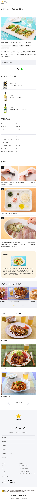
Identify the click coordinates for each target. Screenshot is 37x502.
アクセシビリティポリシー (24, 471)
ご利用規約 (20, 463)
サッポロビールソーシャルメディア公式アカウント (18, 432)
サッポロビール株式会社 (7, 480)
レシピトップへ (19, 402)
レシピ (3, 449)
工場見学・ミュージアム (7, 453)
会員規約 (3, 471)
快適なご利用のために (23, 466)
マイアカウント (5, 468)
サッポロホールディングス (7, 482)
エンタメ (4, 445)
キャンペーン (5, 457)
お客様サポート (5, 474)
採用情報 (3, 466)
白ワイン (15, 45)
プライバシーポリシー (23, 468)
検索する (31, 2)
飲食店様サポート (5, 476)
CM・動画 (4, 441)
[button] (35, 293)
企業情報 (3, 463)
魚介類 (27, 45)
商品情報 (4, 437)
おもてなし (5, 48)
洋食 (22, 45)
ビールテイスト (6, 45)
